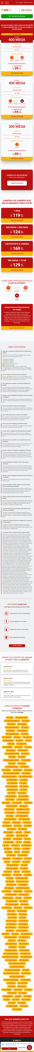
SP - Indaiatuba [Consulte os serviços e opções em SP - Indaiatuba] (17, 838)
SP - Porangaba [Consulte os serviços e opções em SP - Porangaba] (23, 924)
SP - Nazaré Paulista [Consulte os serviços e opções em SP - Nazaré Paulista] (11, 894)
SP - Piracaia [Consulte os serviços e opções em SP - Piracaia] (23, 914)
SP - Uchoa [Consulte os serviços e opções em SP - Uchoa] (11, 1002)
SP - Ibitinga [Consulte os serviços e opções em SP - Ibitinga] (10, 835)
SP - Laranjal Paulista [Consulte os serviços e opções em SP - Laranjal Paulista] (13, 865)
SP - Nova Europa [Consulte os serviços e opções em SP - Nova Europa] (24, 894)
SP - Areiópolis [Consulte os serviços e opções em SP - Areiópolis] (27, 737)
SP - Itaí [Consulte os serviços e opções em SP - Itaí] (18, 842)
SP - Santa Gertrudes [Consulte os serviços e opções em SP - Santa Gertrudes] (11, 960)
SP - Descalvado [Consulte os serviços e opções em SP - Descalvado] (17, 802)
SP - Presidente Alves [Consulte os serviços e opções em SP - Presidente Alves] (22, 930)
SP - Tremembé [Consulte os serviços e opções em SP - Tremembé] (26, 999)
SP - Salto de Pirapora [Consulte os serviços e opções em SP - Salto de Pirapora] (11, 950)
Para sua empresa (7, 2)
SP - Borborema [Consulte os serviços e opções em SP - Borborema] (26, 760)
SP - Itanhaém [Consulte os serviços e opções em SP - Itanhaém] (15, 845)
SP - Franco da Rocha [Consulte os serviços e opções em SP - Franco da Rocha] (10, 819)
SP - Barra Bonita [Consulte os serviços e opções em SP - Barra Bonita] (7, 747)
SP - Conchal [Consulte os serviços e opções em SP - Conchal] (12, 793)
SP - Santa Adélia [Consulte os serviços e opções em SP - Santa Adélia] (24, 950)
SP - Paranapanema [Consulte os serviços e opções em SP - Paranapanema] (11, 901)
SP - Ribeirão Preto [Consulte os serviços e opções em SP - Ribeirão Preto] (24, 937)
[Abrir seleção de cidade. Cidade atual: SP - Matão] (20, 3)
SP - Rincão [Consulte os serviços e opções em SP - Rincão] (11, 940)
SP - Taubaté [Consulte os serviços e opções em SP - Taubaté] (27, 996)
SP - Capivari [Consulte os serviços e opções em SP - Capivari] (24, 779)
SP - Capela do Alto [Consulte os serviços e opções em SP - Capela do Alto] (11, 779)
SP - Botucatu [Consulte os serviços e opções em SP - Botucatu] (22, 763)
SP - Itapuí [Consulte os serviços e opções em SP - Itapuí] (17, 848)
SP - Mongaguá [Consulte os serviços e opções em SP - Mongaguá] (9, 888)
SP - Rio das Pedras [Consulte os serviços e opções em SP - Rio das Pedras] (11, 943)
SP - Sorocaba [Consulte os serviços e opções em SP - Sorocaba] (18, 989)
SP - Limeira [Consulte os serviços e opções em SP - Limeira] (24, 868)
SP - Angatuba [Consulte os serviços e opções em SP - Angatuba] (10, 730)
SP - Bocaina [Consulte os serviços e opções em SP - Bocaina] (25, 753)
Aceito (9, 1048)
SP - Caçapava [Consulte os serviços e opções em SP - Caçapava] (6, 770)
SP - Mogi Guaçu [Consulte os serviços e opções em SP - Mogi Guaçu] (11, 884)
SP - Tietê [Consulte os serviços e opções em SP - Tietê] (6, 999)
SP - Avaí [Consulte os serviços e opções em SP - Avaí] (28, 740)
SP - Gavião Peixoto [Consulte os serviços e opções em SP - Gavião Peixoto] (24, 819)
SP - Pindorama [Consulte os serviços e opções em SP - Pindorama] (12, 914)
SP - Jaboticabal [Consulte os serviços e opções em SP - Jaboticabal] (22, 855)
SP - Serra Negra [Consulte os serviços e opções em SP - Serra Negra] (7, 989)
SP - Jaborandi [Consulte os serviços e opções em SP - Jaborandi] (11, 855)
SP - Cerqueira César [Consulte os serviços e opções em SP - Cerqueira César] (11, 786)
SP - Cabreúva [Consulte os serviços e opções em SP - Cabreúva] (24, 766)
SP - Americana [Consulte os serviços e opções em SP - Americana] (22, 724)
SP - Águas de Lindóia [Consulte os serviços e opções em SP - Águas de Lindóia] (21, 717)
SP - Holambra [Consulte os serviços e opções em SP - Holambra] (22, 829)
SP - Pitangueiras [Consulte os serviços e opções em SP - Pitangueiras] (11, 924)
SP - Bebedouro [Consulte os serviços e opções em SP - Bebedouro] (11, 750)
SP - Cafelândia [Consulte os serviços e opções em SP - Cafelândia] (17, 770)
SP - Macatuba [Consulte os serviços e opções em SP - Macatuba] (6, 875)
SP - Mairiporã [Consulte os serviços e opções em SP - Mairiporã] (17, 875)
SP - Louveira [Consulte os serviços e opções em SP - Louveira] (26, 871)
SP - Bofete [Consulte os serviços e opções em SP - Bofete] (12, 756)
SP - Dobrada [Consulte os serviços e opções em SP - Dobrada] (28, 802)
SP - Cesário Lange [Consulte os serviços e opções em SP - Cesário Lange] (12, 789)
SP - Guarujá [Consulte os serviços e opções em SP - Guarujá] (27, 825)
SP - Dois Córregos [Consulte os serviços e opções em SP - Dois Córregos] (11, 806)
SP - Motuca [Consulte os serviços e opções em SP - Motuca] (28, 891)
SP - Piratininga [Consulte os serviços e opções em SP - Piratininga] (23, 920)
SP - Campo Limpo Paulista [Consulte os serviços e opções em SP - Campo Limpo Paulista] (9, 776)
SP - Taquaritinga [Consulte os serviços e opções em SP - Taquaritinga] (8, 996)
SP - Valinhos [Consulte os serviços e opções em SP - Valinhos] (22, 1002)
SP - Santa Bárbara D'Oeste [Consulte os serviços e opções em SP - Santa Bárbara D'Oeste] (11, 953)
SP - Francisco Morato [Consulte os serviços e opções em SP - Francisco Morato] (21, 816)
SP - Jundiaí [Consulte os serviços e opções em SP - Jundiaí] (26, 861)
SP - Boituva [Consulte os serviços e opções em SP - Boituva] (21, 756)
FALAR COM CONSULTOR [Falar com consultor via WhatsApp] (17, 328)
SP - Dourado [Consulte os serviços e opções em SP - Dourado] (23, 806)
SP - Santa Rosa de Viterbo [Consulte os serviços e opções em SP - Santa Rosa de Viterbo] (17, 966)
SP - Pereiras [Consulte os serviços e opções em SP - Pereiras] (28, 907)
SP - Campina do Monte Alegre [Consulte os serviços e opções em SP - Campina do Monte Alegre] (11, 773)
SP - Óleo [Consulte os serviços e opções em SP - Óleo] (18, 897)
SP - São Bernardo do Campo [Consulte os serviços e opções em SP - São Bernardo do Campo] (11, 973)
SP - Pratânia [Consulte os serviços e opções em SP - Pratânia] (10, 930)
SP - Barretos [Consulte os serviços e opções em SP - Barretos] (18, 747)
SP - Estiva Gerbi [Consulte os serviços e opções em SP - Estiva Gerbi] (10, 812)
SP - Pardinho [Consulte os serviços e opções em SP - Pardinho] (23, 901)
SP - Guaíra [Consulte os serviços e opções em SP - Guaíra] (6, 822)
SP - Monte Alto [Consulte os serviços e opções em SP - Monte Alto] (6, 891)
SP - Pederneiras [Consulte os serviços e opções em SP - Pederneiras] (7, 907)
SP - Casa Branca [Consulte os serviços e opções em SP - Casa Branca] (12, 783)
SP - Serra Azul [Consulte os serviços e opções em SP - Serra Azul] (21, 986)
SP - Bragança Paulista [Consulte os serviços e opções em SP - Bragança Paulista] (11, 766)
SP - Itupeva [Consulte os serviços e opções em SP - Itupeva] (25, 852)
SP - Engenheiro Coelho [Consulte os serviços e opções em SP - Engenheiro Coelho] (23, 809)
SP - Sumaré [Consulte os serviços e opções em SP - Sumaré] (28, 989)
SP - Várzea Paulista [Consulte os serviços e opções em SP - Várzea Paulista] (12, 1006)
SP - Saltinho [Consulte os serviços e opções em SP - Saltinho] (13, 947)
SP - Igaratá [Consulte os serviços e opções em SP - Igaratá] (7, 838)
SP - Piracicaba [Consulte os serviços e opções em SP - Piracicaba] (12, 917)
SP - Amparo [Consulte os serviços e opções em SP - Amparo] (25, 727)
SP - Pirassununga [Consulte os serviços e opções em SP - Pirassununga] (11, 920)
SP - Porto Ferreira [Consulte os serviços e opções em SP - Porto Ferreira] (11, 927)
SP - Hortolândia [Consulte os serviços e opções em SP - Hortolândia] (8, 832)
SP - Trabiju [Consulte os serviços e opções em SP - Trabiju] (15, 999)
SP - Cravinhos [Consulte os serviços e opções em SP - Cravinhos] (10, 799)
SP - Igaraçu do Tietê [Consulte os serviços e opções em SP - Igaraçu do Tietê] (22, 835)
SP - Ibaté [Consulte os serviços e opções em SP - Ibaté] (27, 832)
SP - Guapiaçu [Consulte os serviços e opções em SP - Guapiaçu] (16, 822)
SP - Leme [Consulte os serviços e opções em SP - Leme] (24, 865)
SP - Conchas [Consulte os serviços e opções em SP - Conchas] (22, 793)
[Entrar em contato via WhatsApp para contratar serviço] (17, 16)
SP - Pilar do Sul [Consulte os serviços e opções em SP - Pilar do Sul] (22, 911)
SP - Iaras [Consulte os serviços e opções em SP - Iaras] (18, 832)
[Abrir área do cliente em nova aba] (28, 2)
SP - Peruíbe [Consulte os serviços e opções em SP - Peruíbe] (11, 911)
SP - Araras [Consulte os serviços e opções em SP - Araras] (17, 737)
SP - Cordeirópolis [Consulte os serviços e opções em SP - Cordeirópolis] (11, 796)
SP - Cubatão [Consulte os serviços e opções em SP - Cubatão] (6, 802)
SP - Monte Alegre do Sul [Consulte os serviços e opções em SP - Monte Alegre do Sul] (22, 888)
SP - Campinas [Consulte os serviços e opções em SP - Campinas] (26, 773)
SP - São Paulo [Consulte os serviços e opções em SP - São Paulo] (11, 983)
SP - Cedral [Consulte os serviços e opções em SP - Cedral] (23, 783)
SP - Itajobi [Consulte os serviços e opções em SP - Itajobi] (27, 842)
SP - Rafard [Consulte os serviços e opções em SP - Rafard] (15, 934)
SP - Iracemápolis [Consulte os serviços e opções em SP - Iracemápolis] (9, 842)
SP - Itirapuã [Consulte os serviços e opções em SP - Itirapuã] (8, 852)
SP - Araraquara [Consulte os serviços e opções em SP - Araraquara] (7, 737)
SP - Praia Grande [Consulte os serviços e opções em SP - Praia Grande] (23, 927)
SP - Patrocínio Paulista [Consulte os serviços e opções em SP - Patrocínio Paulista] (12, 904)
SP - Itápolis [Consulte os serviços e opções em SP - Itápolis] (8, 848)
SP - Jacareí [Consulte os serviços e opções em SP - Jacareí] (7, 858)
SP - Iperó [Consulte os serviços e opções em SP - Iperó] (27, 838)
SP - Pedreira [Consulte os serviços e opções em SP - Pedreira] (18, 907)
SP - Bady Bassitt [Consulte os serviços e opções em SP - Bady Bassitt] (21, 743)
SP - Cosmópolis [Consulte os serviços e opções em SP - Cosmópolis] (23, 796)
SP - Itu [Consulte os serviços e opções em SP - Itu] (17, 852)
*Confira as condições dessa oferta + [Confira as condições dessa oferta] (17, 106)
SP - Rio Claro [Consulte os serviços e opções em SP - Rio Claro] (22, 940)
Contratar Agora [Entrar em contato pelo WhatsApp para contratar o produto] (17, 116)
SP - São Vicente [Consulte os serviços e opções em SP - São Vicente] (22, 983)
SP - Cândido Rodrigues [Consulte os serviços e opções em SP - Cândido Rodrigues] (25, 776)
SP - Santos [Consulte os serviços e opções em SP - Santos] (25, 970)
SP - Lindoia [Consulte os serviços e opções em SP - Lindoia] (8, 871)
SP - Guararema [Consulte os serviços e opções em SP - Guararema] (7, 825)
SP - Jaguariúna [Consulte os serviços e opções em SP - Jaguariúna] (17, 858)
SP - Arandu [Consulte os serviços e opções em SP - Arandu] (24, 734)
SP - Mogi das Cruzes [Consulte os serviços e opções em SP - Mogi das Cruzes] (22, 881)
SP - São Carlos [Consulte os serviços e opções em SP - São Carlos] (26, 973)
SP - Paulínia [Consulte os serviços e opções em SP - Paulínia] (25, 904)
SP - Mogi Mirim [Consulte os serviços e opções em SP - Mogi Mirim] (23, 884)
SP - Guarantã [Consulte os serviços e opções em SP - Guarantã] (27, 822)
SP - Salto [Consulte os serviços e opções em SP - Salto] (22, 947)
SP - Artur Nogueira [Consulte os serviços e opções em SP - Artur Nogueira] (8, 740)
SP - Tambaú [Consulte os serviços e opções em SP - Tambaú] (22, 993)
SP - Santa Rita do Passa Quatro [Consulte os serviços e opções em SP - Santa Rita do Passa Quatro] (17, 963)
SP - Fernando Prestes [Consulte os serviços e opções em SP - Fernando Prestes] (23, 812)
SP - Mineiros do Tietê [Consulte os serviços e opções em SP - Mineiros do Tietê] (21, 878)
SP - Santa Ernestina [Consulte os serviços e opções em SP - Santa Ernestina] (26, 956)
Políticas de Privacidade (10, 1045)
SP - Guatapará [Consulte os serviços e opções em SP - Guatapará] (11, 829)
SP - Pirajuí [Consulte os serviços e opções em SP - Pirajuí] (22, 917)
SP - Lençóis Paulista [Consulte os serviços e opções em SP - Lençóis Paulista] (12, 868)
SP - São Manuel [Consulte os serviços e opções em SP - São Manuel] (25, 979)
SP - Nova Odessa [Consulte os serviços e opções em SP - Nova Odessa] (8, 897)
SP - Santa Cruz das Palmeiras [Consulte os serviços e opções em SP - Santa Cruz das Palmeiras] (10, 956)
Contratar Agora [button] (17, 220)
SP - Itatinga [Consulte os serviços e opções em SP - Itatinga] (26, 848)
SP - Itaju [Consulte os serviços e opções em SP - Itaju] (6, 845)
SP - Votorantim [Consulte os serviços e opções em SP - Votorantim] (17, 1009)
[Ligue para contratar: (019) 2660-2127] (27, 10)
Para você (2, 2)
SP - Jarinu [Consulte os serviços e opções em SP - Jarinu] (27, 858)
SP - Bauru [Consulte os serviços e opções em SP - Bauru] (28, 747)
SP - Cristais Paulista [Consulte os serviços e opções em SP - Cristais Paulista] (22, 799)
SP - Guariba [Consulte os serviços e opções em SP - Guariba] (18, 825)
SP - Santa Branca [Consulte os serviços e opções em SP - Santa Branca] (25, 953)
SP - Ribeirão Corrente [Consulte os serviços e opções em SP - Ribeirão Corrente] (10, 937)
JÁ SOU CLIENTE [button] (17, 645)
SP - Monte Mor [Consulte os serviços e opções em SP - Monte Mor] (17, 891)
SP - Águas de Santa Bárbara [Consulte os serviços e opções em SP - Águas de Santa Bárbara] (12, 720)
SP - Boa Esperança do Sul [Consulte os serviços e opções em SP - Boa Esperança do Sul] (12, 753)
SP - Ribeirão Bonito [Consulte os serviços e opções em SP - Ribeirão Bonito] (26, 934)
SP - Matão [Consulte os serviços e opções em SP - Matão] (9, 878)
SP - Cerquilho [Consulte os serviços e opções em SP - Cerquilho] (24, 786)
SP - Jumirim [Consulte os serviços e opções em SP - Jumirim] (16, 861)
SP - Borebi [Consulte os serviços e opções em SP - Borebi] (11, 763)
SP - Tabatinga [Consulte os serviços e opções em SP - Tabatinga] (12, 993)
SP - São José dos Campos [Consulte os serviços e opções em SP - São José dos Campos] (11, 979)
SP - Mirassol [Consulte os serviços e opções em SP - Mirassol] (10, 881)
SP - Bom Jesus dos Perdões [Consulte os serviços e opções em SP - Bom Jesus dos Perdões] (11, 760)
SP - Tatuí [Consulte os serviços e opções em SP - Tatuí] (18, 996)
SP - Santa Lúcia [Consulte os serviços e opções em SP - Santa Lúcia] (24, 960)
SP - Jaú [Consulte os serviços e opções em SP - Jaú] (7, 861)
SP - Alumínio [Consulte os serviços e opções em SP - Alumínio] (11, 724)
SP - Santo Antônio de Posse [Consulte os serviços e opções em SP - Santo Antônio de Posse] (12, 970)
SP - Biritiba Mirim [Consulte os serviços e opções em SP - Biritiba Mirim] (23, 750)
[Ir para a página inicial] (6, 10)
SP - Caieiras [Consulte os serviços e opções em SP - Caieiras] (28, 770)
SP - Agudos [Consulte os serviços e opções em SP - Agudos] (26, 720)
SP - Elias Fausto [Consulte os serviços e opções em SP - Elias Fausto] (9, 809)
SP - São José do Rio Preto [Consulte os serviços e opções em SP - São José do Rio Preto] (17, 976)
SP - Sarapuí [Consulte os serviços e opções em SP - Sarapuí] (11, 986)
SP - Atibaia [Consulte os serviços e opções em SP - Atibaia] (19, 740)
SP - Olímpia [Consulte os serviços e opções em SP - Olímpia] (27, 897)
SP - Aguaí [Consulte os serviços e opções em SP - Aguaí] (9, 717)
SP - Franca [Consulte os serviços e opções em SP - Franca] (9, 816)
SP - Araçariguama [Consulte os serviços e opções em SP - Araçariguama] (22, 730)
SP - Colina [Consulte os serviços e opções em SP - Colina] (23, 789)
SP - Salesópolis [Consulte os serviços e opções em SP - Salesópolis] (24, 943)
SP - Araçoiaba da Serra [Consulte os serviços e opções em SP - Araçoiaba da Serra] (12, 734)
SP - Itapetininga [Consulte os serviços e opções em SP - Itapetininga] (26, 845)
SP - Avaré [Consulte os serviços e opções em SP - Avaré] (11, 743)
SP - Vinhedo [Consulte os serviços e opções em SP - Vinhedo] (24, 1006)
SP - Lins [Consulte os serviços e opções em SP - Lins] (17, 871)
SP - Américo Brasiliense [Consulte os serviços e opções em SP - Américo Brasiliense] (12, 727)
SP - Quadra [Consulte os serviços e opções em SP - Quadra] (5, 934)
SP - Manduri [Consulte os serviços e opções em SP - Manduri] (28, 875)
